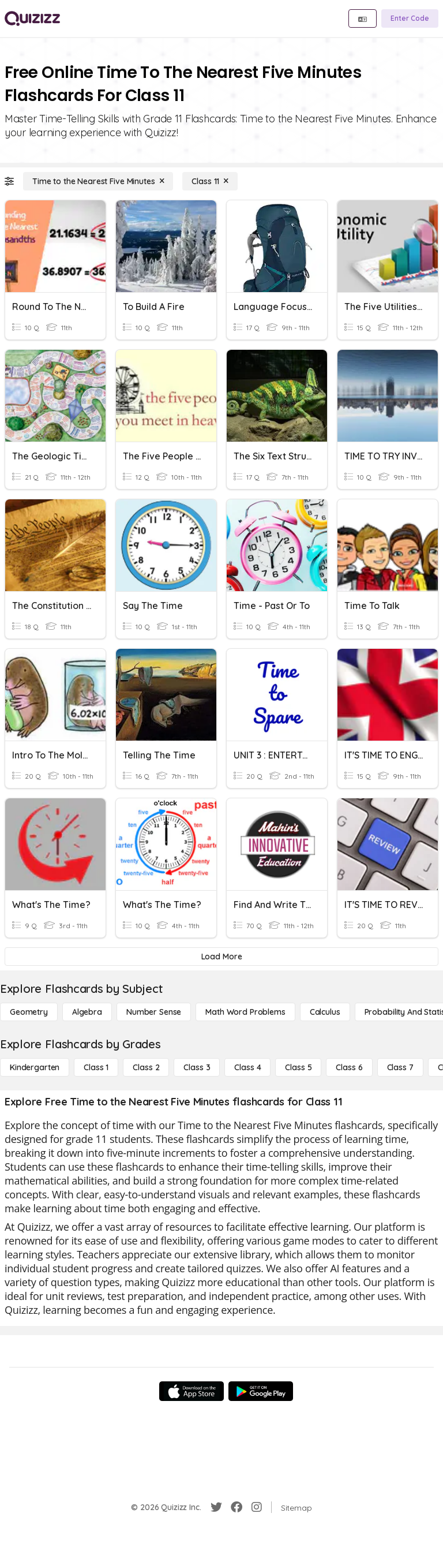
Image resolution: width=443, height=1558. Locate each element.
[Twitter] (216, 1507)
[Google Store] (260, 1391)
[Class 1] (96, 1067)
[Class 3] (197, 1067)
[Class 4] (247, 1067)
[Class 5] (298, 1067)
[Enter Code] (409, 18)
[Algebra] (87, 1012)
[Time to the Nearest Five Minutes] (98, 181)
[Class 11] (210, 181)
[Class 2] (146, 1067)
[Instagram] (256, 1507)
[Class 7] (400, 1067)
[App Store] (191, 1391)
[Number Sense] (154, 1012)
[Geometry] (29, 1012)
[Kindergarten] (34, 1067)
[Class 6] (349, 1067)
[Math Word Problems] (245, 1012)
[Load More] (221, 956)
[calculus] (325, 1012)
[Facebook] (236, 1507)
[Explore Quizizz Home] (32, 18)
